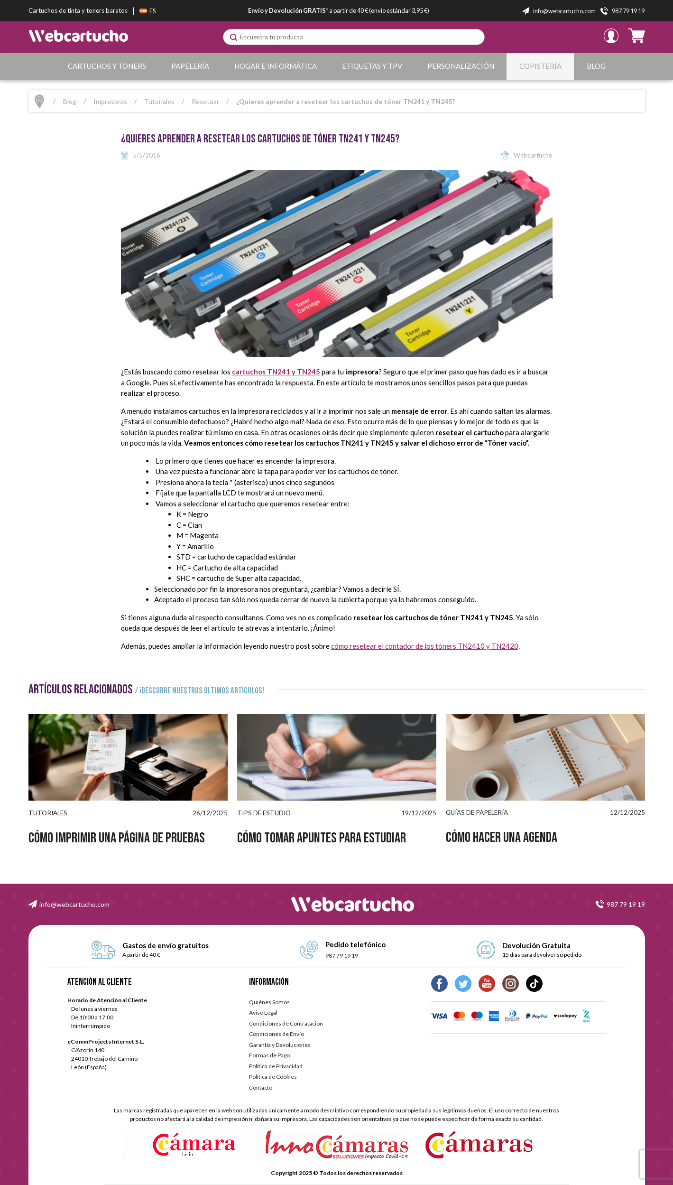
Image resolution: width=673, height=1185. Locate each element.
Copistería (540, 66)
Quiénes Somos (269, 1002)
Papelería (190, 66)
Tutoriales (159, 101)
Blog (596, 66)
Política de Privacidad (276, 1066)
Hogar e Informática (275, 66)
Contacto (260, 1087)
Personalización (460, 66)
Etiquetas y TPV (372, 66)
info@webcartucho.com (74, 904)
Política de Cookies (273, 1076)
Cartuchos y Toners (107, 66)
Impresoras (110, 101)
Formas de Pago (269, 1055)
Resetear (205, 101)
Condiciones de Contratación (286, 1023)
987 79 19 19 (626, 904)
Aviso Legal (263, 1012)
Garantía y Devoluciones (280, 1044)
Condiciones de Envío (276, 1033)
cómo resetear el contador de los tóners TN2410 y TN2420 (424, 646)
